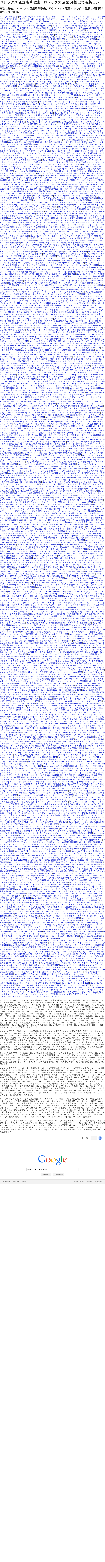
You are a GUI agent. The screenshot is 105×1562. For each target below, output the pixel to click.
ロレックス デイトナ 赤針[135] (63, 97)
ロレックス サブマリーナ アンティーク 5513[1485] (28, 958)
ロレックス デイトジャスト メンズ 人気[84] (76, 66)
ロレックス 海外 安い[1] (9, 17)
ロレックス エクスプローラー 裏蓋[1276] (51, 822)
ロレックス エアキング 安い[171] (86, 120)
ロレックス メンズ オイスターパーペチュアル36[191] (53, 133)
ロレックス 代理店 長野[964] (90, 621)
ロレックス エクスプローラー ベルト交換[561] (22, 370)
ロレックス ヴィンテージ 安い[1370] (31, 882)
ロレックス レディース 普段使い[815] (70, 527)
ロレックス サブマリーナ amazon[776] (77, 502)
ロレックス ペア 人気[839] (76, 542)
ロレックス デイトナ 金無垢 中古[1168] (66, 753)
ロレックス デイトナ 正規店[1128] (33, 728)
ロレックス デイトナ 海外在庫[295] (74, 200)
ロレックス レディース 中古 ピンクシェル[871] (30, 562)
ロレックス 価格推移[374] (25, 252)
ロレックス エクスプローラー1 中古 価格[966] (44, 623)
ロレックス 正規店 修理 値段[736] (13, 480)
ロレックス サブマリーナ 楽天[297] (29, 202)
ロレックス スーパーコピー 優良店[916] (50, 591)
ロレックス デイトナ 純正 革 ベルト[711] (60, 464)
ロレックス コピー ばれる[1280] (71, 824)
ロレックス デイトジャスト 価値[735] (88, 477)
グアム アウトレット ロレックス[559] (54, 368)
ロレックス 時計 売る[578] (46, 381)
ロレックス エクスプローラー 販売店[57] (66, 50)
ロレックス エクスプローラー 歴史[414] (30, 276)
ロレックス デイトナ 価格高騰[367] (36, 247)
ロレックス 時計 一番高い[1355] (86, 871)
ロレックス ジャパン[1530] (23, 987)
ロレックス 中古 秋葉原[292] (86, 198)
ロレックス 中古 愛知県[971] (83, 625)
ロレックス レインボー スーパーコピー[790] (61, 511)
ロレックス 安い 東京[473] (20, 314)
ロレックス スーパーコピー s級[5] (28, 19)
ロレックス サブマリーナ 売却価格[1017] (85, 654)
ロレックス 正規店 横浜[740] (30, 482)
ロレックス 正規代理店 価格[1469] (59, 947)
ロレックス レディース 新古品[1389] (83, 893)
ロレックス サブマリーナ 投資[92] (87, 70)
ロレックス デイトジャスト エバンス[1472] (45, 949)
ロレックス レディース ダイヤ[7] (79, 19)
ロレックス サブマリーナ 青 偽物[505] (67, 334)
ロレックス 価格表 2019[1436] (87, 925)
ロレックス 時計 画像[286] (43, 196)
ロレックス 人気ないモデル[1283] (46, 826)
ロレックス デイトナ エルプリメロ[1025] (21, 661)
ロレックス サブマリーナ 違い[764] (61, 495)
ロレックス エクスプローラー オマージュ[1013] (53, 652)
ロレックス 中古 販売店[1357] (40, 873)
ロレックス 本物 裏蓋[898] (35, 580)
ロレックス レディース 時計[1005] (49, 647)
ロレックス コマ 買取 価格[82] (26, 66)
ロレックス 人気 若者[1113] (84, 717)
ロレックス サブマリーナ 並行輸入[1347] (62, 867)
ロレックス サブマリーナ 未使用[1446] (87, 931)
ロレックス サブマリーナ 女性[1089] (25, 701)
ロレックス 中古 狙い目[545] (69, 359)
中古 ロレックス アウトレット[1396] (76, 898)
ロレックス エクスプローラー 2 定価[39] (80, 39)
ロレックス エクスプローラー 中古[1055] (76, 679)
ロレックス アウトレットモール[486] (83, 321)
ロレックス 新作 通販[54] (85, 48)
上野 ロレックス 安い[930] (75, 600)
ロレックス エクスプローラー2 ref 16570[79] (60, 64)
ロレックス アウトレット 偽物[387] (83, 258)
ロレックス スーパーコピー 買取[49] (31, 46)
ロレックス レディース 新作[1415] (20, 911)
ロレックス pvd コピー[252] (25, 173)
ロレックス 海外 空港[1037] (63, 668)
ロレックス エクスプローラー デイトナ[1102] (48, 710)
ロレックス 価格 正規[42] (60, 41)
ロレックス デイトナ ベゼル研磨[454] (78, 301)
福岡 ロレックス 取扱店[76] (91, 61)
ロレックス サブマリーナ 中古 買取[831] (39, 538)
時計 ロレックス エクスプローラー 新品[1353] (32, 871)
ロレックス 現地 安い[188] (73, 131)
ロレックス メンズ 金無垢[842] (48, 545)
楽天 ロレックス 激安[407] (43, 272)
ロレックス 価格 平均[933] (65, 603)
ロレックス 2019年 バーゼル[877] (25, 567)
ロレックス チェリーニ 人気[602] (17, 397)
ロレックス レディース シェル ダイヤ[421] (40, 281)
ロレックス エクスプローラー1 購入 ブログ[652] (44, 428)
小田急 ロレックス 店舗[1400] (87, 900)
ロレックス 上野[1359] (83, 873)
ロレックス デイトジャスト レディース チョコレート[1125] (43, 726)
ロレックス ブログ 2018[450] (60, 298)
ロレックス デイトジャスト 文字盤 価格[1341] (85, 862)
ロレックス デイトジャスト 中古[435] (31, 290)
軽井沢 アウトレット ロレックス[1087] (68, 699)
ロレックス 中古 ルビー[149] (42, 106)
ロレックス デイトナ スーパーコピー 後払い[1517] (37, 978)
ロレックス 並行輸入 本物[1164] (23, 750)
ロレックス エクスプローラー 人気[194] (47, 135)
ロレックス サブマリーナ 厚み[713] (22, 466)
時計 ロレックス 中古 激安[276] (46, 189)
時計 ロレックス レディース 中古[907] (61, 585)
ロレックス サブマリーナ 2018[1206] (75, 777)
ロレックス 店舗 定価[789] (33, 511)
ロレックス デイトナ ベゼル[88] (82, 68)
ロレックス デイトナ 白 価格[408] (67, 272)
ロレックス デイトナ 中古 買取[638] (31, 419)
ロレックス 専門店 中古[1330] (87, 855)
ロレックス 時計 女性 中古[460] (49, 305)
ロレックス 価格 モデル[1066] (86, 685)
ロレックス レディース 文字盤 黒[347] (81, 234)
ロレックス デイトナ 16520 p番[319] (64, 216)
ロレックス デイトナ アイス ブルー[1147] (58, 739)
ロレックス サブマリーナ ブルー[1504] (46, 969)
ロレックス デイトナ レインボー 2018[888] (54, 574)
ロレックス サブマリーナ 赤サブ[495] (49, 328)
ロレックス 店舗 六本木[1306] (91, 840)
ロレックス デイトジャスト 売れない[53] (59, 48)
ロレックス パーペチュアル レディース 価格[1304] (26, 840)
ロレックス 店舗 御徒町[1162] (73, 748)
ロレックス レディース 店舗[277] (72, 189)
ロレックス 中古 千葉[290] (28, 198)
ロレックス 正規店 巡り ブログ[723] (71, 471)
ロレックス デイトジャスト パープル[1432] (54, 923)
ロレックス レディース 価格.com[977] (58, 630)
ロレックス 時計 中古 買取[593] (65, 390)
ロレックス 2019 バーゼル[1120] (85, 721)
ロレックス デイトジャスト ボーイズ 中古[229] (45, 158)
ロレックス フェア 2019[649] (39, 426)
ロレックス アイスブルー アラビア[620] (52, 408)
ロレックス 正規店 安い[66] (10, 57)
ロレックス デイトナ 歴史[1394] (18, 898)
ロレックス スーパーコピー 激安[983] (19, 634)
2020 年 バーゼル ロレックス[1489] (48, 961)
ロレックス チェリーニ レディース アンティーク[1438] (40, 927)
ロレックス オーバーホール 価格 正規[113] (85, 84)
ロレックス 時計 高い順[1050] (40, 676)
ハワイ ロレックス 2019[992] (71, 638)
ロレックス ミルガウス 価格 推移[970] (56, 625)
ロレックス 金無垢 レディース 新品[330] (71, 222)
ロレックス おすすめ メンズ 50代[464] (58, 307)
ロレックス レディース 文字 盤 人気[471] (58, 312)
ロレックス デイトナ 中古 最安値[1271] (15, 820)
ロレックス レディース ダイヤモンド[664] (60, 435)
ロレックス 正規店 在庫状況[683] (76, 446)
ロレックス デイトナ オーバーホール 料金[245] (46, 169)
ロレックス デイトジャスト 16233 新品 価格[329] (36, 222)
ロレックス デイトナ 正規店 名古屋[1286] (23, 829)
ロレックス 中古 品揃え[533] (41, 352)
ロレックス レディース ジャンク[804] (37, 520)
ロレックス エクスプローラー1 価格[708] (74, 462)
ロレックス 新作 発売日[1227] (56, 791)
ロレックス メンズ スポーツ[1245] (55, 802)
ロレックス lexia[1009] (50, 650)
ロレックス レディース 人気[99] (51, 75)
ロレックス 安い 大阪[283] (41, 193)
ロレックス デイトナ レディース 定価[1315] (54, 846)
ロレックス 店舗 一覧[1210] (83, 779)
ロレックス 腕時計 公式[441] (16, 294)
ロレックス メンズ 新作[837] (23, 542)
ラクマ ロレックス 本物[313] (93, 211)
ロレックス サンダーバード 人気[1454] (42, 938)
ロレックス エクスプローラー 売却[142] (54, 102)
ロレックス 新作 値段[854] (74, 551)
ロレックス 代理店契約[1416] (46, 911)
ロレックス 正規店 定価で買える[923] (48, 596)
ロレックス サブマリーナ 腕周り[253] (51, 173)
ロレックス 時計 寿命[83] (48, 66)
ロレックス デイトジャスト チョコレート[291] (56, 198)
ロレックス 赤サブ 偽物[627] (38, 413)
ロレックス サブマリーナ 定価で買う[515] (45, 341)
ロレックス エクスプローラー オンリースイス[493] (78, 325)
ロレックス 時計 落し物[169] (32, 120)
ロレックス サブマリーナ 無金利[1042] (15, 672)
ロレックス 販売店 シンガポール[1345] (84, 864)
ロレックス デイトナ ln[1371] (57, 882)
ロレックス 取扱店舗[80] (87, 64)
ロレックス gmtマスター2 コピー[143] (85, 102)
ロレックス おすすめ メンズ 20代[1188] (58, 766)
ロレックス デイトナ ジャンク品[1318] (45, 849)
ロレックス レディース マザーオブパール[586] (68, 386)
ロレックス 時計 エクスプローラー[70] (27, 59)
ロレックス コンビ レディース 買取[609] (25, 401)
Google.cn (98, 1181)
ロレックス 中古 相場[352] (28, 238)
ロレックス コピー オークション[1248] (35, 804)
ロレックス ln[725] (15, 473)
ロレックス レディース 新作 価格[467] (46, 310)
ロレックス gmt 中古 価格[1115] (40, 719)
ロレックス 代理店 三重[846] (59, 547)
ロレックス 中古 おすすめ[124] (77, 90)
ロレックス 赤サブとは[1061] (52, 683)
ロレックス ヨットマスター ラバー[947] (40, 612)
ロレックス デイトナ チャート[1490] (77, 961)
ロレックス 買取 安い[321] (18, 218)
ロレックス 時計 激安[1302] (55, 838)
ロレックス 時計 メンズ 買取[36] (85, 37)
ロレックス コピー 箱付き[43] (82, 41)
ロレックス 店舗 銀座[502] (68, 332)
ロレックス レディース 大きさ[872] (62, 562)
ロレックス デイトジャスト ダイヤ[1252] (61, 806)
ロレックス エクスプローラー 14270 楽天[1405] (35, 905)
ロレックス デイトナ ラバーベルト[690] (86, 451)
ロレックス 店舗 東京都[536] (25, 354)
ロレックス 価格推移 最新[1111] (21, 717)
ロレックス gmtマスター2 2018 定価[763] (31, 495)
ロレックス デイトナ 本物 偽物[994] (23, 641)
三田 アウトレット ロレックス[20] (13, 28)
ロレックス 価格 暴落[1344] (58, 864)
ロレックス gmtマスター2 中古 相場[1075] (22, 692)
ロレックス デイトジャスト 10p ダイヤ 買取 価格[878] (59, 567)
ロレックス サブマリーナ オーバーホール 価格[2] (38, 17)
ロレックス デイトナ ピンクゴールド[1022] (35, 659)
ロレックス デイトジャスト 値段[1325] (42, 853)
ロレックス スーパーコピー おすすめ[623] (46, 410)
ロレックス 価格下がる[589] (57, 388)
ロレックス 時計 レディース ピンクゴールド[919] (38, 594)
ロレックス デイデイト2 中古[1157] (55, 746)
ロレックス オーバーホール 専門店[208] (20, 144)
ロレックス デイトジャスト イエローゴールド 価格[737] (48, 480)
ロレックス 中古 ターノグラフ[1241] (56, 799)
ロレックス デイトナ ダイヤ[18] (64, 26)
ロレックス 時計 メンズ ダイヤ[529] (35, 350)
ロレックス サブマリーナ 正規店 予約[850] (72, 549)
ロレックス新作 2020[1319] (71, 849)
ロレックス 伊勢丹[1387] (16, 893)
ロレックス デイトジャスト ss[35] (59, 37)
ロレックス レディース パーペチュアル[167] (73, 117)
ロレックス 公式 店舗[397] (56, 265)
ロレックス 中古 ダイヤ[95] (52, 73)
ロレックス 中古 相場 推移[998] (31, 643)
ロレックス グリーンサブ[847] (83, 547)
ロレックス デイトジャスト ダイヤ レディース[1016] (48, 654)
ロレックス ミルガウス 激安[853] (50, 551)
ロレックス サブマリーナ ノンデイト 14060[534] (71, 352)
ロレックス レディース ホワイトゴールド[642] (42, 422)
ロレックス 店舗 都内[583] (87, 383)
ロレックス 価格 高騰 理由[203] (75, 140)
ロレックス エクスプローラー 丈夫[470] (27, 312)
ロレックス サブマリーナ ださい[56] (36, 50)
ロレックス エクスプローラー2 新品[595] (20, 392)
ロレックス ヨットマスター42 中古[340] (56, 229)
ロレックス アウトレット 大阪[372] (79, 249)
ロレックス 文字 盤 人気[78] (31, 64)
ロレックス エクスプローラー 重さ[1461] (65, 943)
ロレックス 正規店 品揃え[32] (66, 35)
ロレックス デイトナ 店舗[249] (49, 171)
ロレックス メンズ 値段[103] (72, 77)
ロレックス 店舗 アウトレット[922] (19, 596)
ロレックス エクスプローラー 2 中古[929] (48, 600)
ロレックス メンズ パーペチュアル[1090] (56, 701)
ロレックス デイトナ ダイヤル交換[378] (27, 254)
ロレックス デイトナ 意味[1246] (81, 802)
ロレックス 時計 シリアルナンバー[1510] (30, 974)
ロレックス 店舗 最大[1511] (57, 974)
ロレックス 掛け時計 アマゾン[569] (62, 375)
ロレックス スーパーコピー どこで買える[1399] (57, 900)
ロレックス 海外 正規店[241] (30, 167)
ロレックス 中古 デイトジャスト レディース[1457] (45, 940)
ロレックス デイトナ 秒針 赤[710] (31, 464)
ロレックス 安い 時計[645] (23, 424)
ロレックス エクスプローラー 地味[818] (59, 529)
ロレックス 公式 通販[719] (75, 468)
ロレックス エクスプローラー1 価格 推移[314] (17, 214)
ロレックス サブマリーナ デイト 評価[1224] (67, 788)
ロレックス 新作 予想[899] (56, 580)
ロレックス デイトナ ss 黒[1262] (45, 813)
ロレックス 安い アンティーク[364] (53, 245)
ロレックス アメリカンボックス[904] (81, 583)
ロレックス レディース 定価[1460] (35, 943)
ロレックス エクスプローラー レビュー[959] (49, 618)
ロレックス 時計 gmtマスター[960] (80, 618)
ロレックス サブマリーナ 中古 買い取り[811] (47, 524)
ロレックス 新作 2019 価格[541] (60, 357)
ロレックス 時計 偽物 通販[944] (58, 609)
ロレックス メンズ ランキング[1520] (50, 981)
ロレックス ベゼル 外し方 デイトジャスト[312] (63, 211)
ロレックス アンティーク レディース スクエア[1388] (47, 893)
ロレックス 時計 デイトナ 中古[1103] (80, 710)
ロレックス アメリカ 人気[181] (81, 126)
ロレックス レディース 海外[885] (71, 571)
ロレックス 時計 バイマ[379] (54, 254)
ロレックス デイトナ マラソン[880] (30, 569)
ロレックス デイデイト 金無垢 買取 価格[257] (59, 175)
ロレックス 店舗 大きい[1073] (69, 690)
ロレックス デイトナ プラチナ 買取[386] (53, 258)
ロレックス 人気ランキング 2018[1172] (81, 755)
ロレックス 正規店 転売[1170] (25, 755)
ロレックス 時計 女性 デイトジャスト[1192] (61, 768)
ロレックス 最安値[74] (47, 61)
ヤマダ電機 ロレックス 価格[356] (22, 240)
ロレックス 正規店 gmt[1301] (33, 838)
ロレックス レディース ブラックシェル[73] (21, 61)
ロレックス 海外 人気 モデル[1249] (64, 804)
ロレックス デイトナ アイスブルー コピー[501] (39, 332)
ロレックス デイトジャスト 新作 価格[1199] (40, 773)
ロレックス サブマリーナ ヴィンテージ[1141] (86, 735)
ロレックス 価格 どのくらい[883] (19, 571)
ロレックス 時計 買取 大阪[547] (17, 361)
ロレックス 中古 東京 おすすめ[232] (27, 160)
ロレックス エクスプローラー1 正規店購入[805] (71, 520)
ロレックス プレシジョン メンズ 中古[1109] (75, 714)
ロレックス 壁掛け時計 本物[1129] (61, 728)
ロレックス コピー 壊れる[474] (43, 314)
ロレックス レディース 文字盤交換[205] (23, 142)
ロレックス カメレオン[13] (28, 23)
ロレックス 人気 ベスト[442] (38, 294)
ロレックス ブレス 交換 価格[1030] (73, 663)
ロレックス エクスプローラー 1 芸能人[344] (82, 231)
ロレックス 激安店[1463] (18, 945)
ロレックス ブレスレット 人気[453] (50, 301)
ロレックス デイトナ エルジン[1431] (23, 923)
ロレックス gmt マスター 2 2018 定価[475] (72, 314)
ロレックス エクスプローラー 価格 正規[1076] (56, 692)
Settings (89, 1181)
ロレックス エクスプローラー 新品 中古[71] (60, 59)
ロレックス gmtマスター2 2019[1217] (75, 784)
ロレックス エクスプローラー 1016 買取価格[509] (78, 337)
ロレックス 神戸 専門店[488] (34, 323)
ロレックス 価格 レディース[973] (39, 627)
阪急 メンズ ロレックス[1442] (65, 929)
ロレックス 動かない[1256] (78, 808)
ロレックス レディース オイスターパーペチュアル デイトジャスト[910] (63, 587)
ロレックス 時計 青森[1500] (30, 967)
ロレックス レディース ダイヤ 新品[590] (84, 388)
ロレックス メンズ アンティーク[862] (72, 556)
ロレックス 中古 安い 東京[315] (48, 214)
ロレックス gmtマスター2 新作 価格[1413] (62, 909)
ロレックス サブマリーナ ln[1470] (86, 947)
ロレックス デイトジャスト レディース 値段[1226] (25, 791)
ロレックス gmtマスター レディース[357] (52, 240)
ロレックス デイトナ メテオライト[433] (76, 287)
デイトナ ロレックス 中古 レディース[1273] (78, 820)
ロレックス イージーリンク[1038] (88, 668)
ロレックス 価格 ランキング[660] (60, 433)
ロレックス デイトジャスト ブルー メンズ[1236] (24, 797)
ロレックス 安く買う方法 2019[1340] (53, 862)
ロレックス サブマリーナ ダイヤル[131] (64, 95)
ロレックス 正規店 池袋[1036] (40, 668)
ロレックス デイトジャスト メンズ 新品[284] (69, 193)
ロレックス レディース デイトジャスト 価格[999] (63, 643)
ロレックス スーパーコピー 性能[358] (83, 240)
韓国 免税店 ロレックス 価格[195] (76, 135)
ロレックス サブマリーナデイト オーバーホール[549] (76, 361)
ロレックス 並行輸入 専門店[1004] (22, 647)
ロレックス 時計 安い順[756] (58, 491)
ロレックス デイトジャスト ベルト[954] (15, 616)
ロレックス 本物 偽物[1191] (32, 768)
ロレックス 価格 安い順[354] (79, 238)
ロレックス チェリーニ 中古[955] (44, 616)
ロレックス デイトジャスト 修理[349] (44, 236)
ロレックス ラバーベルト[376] (75, 252)
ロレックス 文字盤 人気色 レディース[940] (56, 607)
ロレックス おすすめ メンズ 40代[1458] (81, 940)
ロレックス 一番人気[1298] (69, 835)
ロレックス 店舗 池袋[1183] (16, 764)
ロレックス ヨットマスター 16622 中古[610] (58, 401)
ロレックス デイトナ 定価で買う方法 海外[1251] (25, 806)
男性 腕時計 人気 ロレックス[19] (90, 26)
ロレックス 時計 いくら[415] (57, 276)
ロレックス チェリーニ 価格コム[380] (80, 254)
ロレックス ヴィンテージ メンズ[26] (71, 30)
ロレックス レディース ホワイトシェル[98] (21, 75)
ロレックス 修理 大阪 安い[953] (92, 614)
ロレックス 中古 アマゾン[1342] (12, 864)
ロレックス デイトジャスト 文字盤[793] (45, 513)
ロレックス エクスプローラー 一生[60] (37, 52)
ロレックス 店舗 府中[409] (91, 272)
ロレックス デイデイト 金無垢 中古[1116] (70, 719)
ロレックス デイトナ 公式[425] (46, 283)
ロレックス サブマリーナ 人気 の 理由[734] (56, 477)
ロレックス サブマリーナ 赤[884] (45, 571)
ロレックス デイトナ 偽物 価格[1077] (89, 692)
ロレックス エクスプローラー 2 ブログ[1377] (39, 887)
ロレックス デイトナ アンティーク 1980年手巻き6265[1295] (69, 833)
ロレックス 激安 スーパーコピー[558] (24, 368)
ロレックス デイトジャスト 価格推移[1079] (48, 694)
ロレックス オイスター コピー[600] (53, 395)
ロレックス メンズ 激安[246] (75, 169)
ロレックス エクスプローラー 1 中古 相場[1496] (18, 965)
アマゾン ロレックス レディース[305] (42, 207)
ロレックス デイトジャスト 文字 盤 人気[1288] (78, 829)
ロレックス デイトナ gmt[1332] (31, 858)
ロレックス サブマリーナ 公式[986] (13, 636)
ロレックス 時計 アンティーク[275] (19, 189)
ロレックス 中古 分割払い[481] (41, 319)
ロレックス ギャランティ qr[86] (25, 68)
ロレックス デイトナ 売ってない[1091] (87, 701)
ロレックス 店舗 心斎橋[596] (48, 392)
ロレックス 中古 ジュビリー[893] (89, 576)
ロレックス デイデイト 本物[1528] (77, 985)
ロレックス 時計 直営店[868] (42, 560)
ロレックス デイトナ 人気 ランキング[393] (50, 263)
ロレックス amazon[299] (88, 202)
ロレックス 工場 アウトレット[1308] (38, 842)
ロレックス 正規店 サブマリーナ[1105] (47, 712)
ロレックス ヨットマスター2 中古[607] (55, 399)
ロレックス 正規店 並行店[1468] (32, 947)
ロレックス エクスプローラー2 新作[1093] (52, 703)
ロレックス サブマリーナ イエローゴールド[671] (60, 439)
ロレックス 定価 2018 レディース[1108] (41, 714)
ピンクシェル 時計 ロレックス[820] (19, 531)
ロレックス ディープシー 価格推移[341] (88, 229)
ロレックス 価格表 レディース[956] (71, 616)
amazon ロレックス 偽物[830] (11, 538)
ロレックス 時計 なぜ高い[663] (31, 435)
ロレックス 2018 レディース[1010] (73, 650)
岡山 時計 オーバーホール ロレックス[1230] (45, 793)
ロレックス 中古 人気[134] (41, 97)
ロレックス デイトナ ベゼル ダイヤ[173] (41, 122)
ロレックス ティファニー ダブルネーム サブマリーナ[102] (38, 77)
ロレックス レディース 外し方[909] (21, 587)
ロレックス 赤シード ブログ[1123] (78, 723)
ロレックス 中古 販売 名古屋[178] (85, 124)
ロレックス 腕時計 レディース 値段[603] (46, 397)
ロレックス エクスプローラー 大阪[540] (31, 357)
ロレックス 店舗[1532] (67, 987)
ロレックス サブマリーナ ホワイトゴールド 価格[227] (83, 155)
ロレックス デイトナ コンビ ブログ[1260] (80, 811)
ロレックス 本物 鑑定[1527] (52, 985)
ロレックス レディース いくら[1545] (47, 996)
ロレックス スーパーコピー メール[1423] (56, 916)
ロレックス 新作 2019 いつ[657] (84, 430)
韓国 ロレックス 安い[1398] (27, 900)
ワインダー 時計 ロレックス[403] (33, 269)
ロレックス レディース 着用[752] (51, 489)
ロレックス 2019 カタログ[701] (73, 457)
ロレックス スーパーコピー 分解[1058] (73, 681)
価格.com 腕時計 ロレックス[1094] (83, 703)
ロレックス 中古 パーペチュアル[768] (68, 498)
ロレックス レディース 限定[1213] (64, 782)
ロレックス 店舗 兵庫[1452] (90, 936)
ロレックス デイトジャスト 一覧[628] (64, 413)
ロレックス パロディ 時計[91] (61, 70)
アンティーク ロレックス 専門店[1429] (65, 920)
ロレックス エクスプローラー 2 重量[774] (16, 502)
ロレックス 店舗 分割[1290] (41, 831)
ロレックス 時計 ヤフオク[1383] (25, 891)
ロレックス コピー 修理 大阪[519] (65, 343)
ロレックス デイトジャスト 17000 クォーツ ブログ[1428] (28, 920)
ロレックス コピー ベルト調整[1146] (27, 739)
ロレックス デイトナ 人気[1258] (25, 811)
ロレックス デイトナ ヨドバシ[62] (88, 52)
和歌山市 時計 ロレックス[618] (91, 406)
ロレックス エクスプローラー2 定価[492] (42, 325)
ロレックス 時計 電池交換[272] (43, 187)
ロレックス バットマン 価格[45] (39, 44)
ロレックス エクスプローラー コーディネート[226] (42, 155)
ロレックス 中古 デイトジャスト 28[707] (41, 462)
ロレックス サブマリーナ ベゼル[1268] (15, 817)
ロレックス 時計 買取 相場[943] (33, 609)
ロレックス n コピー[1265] (34, 815)
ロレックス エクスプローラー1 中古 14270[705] (77, 460)
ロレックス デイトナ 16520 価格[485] (54, 321)
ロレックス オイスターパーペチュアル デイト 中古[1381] (59, 889)
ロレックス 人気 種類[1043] (41, 672)
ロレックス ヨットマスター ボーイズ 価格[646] (52, 424)
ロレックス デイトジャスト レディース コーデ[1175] (78, 757)
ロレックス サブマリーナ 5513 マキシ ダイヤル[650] (71, 426)
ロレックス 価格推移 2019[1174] (44, 757)
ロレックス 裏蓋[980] (29, 632)
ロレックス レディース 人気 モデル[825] (82, 533)
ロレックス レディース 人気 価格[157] (85, 111)
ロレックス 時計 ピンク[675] (55, 442)
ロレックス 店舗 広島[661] (84, 433)
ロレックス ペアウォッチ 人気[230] (77, 158)
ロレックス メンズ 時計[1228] (80, 791)
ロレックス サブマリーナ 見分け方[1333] (59, 858)
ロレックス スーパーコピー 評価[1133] (55, 730)
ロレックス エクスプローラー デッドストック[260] (59, 178)
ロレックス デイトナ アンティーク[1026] (53, 661)
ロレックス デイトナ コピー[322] (42, 218)
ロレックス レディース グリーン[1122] (49, 723)
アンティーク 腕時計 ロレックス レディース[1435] (55, 925)
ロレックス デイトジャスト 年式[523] (73, 345)
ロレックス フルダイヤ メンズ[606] (25, 399)
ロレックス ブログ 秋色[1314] (24, 846)
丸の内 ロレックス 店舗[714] (47, 466)
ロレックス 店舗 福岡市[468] (73, 310)
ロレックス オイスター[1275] (24, 822)
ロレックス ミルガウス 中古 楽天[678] (34, 444)
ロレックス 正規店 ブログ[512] (73, 339)
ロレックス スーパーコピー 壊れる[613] (41, 404)
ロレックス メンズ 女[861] (47, 556)
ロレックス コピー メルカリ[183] (24, 129)
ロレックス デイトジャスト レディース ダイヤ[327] (73, 220)
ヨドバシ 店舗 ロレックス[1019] (34, 656)
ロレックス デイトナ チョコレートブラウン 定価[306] (78, 207)
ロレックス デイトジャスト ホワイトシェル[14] (57, 23)
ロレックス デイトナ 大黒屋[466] (18, 310)
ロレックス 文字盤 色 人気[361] (62, 243)
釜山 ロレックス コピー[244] (16, 169)
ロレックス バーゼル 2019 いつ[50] (58, 46)
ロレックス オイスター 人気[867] (17, 560)
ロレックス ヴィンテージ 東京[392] (19, 263)
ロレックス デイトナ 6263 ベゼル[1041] (89, 670)
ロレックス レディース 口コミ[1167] (36, 753)
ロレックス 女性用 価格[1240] (29, 799)
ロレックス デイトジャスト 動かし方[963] (62, 621)
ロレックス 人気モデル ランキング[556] (75, 366)
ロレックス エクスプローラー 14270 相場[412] (57, 274)
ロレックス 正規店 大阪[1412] (33, 909)
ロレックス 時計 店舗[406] (22, 272)
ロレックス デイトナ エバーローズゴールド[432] (41, 287)
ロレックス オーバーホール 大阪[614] (71, 404)
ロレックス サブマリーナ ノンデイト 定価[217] (72, 149)
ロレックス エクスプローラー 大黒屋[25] (41, 30)
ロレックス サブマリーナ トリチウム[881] (61, 569)
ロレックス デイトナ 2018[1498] (72, 965)
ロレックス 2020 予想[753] (75, 489)
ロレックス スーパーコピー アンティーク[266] (71, 182)
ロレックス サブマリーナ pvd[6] (53, 19)
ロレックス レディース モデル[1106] (77, 712)
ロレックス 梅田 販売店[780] (81, 504)
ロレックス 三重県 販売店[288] (87, 196)
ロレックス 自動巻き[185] (81, 129)
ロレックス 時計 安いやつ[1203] (72, 775)
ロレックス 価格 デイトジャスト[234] (84, 160)
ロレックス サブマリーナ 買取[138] (56, 99)
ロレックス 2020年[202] (53, 140)
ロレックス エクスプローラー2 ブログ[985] (85, 634)
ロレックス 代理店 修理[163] (55, 115)
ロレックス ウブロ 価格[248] (25, 171)
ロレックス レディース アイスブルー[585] (34, 386)
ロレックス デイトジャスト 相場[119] (43, 88)
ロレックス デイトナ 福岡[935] (18, 605)
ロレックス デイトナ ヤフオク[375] (49, 252)
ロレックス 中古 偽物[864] (22, 558)
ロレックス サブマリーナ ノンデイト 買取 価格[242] (62, 167)
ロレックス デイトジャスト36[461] (75, 305)
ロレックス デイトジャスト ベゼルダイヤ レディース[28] (42, 32)
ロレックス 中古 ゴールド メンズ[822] (82, 531)
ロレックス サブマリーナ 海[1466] (88, 945)
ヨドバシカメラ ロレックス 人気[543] (14, 359)
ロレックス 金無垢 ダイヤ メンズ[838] (50, 542)
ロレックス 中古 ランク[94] (31, 73)
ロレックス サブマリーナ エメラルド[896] (81, 578)
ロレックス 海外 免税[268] (37, 184)
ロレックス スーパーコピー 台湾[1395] (46, 898)
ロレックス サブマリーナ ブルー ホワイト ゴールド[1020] (70, 656)
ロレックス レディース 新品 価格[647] (86, 424)
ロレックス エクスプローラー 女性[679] (65, 444)
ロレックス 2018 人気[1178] (72, 759)
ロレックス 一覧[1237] (52, 797)
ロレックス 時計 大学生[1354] (62, 871)
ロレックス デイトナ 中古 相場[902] (18, 583)
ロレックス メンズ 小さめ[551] (40, 363)
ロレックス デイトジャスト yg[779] (55, 504)
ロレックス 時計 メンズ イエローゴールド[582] (58, 383)
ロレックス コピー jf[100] (74, 75)
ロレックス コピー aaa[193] (20, 135)
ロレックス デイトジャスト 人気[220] (65, 151)
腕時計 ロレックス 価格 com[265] (40, 182)
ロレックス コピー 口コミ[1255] (54, 808)
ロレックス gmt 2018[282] (20, 193)
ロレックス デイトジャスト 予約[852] (22, 551)
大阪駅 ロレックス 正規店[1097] (75, 706)
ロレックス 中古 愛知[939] (29, 607)
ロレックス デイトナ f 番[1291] (64, 831)
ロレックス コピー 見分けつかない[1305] (63, 840)
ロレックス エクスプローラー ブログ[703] (21, 460)
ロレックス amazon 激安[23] (85, 28)
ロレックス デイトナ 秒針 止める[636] (84, 417)
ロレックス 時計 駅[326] (43, 220)
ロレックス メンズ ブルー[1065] (62, 685)
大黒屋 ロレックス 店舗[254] (78, 173)
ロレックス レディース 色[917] (78, 591)
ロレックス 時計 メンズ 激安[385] (24, 258)
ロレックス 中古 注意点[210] (86, 144)
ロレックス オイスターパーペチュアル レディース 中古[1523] (36, 983)
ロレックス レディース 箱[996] (85, 641)
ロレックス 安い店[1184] (37, 764)
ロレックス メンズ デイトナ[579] (69, 381)
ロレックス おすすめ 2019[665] (89, 435)
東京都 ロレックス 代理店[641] (12, 422)
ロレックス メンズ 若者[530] (60, 350)
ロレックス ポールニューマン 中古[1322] (54, 851)
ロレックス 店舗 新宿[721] (25, 471)
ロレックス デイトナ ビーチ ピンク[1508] (67, 972)
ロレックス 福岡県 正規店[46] (63, 44)
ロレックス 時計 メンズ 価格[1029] (45, 663)
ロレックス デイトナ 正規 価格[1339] (23, 862)
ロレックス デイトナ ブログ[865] (45, 558)
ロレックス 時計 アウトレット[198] (58, 137)
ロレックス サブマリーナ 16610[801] (51, 518)
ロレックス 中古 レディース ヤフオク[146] (67, 104)
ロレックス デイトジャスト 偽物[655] (33, 430)
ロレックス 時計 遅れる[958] (21, 618)
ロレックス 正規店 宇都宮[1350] (45, 869)
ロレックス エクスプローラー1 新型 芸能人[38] (46, 39)
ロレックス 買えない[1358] (63, 873)
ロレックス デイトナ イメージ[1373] (20, 884)
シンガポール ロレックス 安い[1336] (42, 860)
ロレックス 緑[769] (91, 498)
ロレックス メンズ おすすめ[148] (17, 106)
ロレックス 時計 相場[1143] (42, 737)
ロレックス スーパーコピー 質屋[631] (45, 415)
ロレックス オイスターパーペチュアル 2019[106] (68, 79)
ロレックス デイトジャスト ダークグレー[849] (37, 549)
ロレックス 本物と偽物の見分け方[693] (63, 453)
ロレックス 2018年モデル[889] (83, 574)
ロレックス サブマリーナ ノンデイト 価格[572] (67, 377)
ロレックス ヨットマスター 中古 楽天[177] (54, 124)
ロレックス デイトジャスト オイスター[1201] (17, 775)
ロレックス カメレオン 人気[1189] (87, 766)
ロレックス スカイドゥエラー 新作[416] (84, 276)
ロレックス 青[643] (68, 422)
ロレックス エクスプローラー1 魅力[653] (80, 428)
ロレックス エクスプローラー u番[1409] (56, 907)
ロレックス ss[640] (95, 419)
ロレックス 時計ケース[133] (19, 97)
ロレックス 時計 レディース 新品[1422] (24, 916)
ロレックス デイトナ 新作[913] (69, 589)
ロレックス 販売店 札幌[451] (83, 298)
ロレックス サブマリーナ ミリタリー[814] (39, 527)
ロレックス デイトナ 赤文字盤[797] (35, 515)
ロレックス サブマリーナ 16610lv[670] (26, 439)
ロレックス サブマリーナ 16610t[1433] (87, 923)
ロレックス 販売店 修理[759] (29, 493)
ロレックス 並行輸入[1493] (50, 963)
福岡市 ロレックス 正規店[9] (35, 21)
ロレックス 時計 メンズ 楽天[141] (25, 102)
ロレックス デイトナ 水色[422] (69, 281)
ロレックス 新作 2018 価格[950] (17, 614)
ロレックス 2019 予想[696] (39, 455)
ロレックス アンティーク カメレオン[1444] (25, 931)
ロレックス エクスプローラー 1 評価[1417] (74, 911)
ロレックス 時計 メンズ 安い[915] (21, 591)
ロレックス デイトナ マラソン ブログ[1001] (31, 645)
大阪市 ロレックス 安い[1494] (73, 963)
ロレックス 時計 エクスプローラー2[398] (82, 265)
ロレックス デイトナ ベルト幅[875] (65, 565)
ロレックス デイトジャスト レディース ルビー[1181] (48, 761)
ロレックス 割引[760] (48, 493)
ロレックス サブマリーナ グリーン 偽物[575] (54, 379)
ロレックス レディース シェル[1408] (26, 907)
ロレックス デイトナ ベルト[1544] (19, 996)
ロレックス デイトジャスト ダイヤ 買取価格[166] (37, 117)
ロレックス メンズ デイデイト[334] (83, 225)
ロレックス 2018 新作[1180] (16, 761)
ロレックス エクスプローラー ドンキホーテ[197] (25, 137)
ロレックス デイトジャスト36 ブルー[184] (54, 129)
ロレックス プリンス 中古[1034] (89, 665)
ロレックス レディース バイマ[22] (60, 28)
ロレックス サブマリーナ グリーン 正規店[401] (80, 267)
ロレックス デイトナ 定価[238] (31, 164)
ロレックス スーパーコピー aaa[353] (53, 238)
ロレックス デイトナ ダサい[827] (37, 536)
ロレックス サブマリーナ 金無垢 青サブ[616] (29, 406)
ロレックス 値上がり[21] (36, 28)
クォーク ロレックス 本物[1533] (89, 987)
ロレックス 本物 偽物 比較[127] (64, 93)
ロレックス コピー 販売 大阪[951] (43, 614)
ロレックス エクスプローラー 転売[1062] (80, 683)
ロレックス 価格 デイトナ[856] (24, 553)
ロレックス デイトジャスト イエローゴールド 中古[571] (26, 377)
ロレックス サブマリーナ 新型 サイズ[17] (35, 26)
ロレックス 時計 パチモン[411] (27, 274)
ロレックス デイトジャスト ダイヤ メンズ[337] (64, 227)
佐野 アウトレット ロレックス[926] (54, 598)
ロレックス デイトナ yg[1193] (90, 768)
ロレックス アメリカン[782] (23, 506)
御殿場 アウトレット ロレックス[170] (58, 120)
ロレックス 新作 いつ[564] (24, 372)
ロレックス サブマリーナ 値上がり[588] (31, 388)
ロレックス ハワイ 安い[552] (63, 363)
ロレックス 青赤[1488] (25, 961)
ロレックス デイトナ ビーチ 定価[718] (49, 468)
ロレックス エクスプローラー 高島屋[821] (50, 531)
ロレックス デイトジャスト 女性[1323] (86, 851)
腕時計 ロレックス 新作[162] (32, 115)
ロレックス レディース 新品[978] (86, 630)
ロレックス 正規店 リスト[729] (18, 475)
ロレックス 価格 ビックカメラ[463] (29, 307)
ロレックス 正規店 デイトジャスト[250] (77, 171)
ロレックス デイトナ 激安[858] (83, 553)
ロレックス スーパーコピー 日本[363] (24, 245)
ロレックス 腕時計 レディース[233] (55, 160)
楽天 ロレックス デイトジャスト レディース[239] (62, 164)
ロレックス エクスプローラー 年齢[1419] (30, 914)
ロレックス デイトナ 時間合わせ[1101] (15, 710)
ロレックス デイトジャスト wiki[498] (40, 330)
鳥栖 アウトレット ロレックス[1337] (71, 860)
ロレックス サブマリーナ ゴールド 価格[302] (56, 205)
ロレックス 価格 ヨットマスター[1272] (46, 820)
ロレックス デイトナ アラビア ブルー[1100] (87, 708)
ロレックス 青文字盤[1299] (91, 835)
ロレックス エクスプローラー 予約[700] (44, 457)
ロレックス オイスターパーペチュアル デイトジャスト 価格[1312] (66, 844)
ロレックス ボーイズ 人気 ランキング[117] (77, 86)
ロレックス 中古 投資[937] (76, 605)
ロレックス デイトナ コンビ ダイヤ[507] (20, 337)
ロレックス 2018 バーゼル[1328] (29, 855)
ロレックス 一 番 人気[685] (32, 448)
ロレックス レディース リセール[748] (49, 486)
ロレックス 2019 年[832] (65, 538)
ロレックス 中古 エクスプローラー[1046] (28, 674)
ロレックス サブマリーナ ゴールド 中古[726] (40, 473)
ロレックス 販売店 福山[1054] (47, 679)
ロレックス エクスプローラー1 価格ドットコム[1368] (66, 880)
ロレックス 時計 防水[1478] (17, 954)
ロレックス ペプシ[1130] (84, 728)
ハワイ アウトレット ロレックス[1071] (20, 690)
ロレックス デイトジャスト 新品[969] (26, 625)
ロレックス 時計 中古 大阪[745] (78, 484)
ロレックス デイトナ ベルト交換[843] (75, 545)
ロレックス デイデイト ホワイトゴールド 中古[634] (24, 417)
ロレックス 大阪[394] (76, 263)
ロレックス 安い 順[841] (26, 545)
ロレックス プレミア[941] (84, 607)
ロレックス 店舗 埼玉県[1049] (17, 676)
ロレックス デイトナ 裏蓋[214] (82, 146)
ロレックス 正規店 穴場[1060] (28, 683)
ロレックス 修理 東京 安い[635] (57, 417)
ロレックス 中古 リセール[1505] (74, 969)
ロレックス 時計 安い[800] (26, 518)
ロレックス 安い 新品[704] (48, 460)
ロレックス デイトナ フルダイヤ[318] (34, 216)
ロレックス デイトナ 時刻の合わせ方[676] (83, 442)
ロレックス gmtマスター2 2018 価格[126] (36, 93)
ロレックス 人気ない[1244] (30, 802)
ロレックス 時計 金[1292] (87, 831)
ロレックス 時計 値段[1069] (74, 688)
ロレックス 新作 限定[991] (49, 638)
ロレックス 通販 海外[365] (78, 245)
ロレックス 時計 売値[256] (31, 175)
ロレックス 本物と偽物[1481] (17, 956)
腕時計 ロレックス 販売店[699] (16, 457)
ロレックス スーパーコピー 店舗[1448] (54, 934)
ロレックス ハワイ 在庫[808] (59, 522)
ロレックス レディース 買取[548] (42, 361)
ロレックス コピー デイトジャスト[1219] (28, 786)
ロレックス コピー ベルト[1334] (88, 858)
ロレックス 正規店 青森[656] (60, 430)
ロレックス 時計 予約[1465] (63, 945)
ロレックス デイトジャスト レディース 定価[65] (85, 55)
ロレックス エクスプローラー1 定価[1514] (48, 976)
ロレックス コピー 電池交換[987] (40, 636)
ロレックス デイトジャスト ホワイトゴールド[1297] (38, 835)
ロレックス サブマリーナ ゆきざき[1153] (36, 744)
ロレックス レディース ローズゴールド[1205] (43, 777)
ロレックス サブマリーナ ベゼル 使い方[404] (63, 269)
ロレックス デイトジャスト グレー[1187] (26, 766)
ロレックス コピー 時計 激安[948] (69, 612)
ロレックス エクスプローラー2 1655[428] (35, 285)
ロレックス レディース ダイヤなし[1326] (73, 853)
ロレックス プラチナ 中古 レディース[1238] (78, 797)
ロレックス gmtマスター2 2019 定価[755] (30, 491)
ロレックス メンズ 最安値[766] (16, 498)
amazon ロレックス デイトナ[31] (41, 35)
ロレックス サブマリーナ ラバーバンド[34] (28, 37)
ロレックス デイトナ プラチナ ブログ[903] (49, 583)
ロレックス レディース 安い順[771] (40, 500)
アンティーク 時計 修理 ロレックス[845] (32, 547)
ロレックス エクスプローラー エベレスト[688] (22, 451)
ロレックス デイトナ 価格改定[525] (29, 348)
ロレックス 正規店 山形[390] (69, 260)
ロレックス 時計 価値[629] (90, 413)
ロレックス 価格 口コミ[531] (83, 350)
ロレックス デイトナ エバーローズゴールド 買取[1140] (47, 735)
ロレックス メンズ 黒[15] (86, 23)
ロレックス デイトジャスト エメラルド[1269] (48, 817)
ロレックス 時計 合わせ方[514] (16, 341)
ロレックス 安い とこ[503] (89, 332)
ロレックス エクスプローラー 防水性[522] (42, 345)
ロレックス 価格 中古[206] (50, 142)
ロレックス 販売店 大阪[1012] (22, 652)
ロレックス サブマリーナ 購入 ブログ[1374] (51, 884)
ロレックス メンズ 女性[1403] (73, 902)
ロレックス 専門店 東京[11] (81, 21)
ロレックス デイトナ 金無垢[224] (84, 153)
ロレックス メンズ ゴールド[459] (23, 305)
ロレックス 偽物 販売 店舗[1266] (57, 815)
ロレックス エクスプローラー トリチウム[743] (22, 484)
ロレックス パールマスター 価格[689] (55, 451)
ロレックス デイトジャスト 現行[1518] (73, 978)
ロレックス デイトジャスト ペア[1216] (45, 784)
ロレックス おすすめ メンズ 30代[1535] (42, 990)
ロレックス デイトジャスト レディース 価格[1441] (33, 929)
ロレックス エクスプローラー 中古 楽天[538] (73, 354)
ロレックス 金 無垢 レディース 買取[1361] (38, 876)
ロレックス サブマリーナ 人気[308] (38, 209)
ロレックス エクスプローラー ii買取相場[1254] (23, 808)
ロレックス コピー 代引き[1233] (30, 795)
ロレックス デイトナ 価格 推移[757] (83, 491)
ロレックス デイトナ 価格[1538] (49, 992)
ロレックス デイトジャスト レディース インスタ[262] (28, 180)
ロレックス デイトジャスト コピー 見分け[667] (34, 437)
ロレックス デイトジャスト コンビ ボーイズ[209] (55, 144)
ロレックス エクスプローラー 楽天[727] (74, 473)
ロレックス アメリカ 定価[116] (48, 86)
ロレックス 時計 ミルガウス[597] (72, 392)
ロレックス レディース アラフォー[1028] (15, 663)
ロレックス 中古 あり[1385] (67, 891)
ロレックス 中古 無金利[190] (21, 133)
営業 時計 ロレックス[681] (23, 446)
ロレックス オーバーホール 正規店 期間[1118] (25, 721)
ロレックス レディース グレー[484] (25, 321)
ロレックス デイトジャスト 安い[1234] (58, 795)
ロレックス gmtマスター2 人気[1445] (57, 931)
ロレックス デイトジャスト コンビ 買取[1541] (41, 994)
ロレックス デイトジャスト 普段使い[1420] (64, 914)
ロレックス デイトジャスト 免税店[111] (20, 84)
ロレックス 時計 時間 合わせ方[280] (63, 191)
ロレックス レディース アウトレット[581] (22, 383)
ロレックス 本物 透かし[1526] (29, 985)
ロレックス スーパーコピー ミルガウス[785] (22, 509)
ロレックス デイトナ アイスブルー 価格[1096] (45, 706)
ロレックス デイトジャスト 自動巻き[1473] (79, 949)
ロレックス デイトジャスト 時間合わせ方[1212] (32, 782)
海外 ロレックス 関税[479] (80, 316)
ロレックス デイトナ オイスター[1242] (86, 799)
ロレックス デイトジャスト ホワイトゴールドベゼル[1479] (52, 954)
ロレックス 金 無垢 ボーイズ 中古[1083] (55, 697)
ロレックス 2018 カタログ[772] (67, 500)
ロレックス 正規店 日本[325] (22, 220)
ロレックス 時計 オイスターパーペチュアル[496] (83, 328)
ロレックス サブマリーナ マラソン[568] (32, 375)
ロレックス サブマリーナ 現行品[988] (68, 636)
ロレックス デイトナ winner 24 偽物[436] (62, 290)
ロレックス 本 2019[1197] (82, 770)
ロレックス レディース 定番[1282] (19, 826)
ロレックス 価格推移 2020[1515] (77, 976)
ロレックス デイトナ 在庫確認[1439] (76, 927)
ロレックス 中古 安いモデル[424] (20, 283)
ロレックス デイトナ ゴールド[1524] (75, 983)
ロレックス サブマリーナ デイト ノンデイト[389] (38, 260)
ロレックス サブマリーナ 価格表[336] (30, 227)
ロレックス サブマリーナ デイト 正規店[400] (43, 267)
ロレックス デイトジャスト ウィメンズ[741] (59, 482)
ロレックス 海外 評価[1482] (39, 956)
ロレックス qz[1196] (64, 770)
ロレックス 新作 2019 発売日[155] (27, 111)
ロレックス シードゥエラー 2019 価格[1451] (62, 936)
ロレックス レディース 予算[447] (80, 296)
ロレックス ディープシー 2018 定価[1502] (85, 967)
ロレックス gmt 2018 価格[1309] (65, 842)
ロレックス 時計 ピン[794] (72, 513)
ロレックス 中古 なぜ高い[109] (63, 82)
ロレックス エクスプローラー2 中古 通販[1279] (40, 824)
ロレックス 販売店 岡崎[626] (16, 413)
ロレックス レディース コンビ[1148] (89, 739)
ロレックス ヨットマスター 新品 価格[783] (50, 506)
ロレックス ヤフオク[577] (25, 381)
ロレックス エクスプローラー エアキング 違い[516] (82, 341)
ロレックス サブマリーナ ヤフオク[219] (35, 151)
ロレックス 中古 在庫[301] (28, 205)
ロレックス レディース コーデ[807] (33, 522)
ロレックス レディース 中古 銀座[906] (31, 585)
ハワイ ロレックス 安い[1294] (33, 833)
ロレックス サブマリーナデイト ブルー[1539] (80, 992)
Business (16, 1181)
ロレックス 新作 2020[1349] (21, 869)
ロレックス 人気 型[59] (12, 52)
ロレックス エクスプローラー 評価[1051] (69, 676)
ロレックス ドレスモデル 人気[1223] (36, 788)
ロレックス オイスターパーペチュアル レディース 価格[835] (61, 540)
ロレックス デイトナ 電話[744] (53, 484)
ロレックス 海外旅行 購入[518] (40, 343)
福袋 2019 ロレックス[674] (33, 442)
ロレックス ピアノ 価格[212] (41, 146)
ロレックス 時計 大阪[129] (16, 95)
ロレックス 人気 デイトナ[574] (24, 379)
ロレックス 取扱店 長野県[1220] (57, 786)
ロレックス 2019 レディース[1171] (51, 755)
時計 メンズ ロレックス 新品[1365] (55, 878)
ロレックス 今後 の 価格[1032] (30, 665)
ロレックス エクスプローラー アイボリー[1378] (75, 887)
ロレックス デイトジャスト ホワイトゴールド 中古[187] (40, 131)
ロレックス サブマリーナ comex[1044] (67, 672)
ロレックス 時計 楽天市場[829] (89, 536)
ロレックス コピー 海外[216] (42, 149)
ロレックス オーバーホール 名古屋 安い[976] (25, 630)
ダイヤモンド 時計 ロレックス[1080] (80, 694)
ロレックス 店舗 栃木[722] (46, 471)
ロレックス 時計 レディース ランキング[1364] (23, 878)
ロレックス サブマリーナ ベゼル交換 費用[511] (43, 339)
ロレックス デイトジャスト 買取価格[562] (57, 370)
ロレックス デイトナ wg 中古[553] (88, 363)
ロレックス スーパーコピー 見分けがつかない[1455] (78, 938)
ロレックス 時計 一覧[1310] (89, 842)
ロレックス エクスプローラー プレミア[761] (75, 493)
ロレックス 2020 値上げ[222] (16, 153)
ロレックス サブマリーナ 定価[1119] (58, 721)
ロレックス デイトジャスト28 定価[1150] (50, 741)
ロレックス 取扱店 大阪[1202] (47, 775)
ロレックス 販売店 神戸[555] (48, 366)
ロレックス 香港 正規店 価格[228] (13, 158)
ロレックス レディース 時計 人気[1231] (78, 793)
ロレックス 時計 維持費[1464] (40, 945)
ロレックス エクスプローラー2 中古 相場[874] (33, 565)
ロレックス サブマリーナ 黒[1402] (47, 902)
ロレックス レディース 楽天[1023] (66, 659)
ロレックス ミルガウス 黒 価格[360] (35, 243)
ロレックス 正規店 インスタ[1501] (55, 967)
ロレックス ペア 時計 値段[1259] (51, 811)
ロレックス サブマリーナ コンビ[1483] (66, 956)
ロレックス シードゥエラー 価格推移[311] (28, 211)
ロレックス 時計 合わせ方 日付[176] (23, 124)
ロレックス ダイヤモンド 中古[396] (31, 265)
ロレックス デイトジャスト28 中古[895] (49, 578)
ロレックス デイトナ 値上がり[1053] (21, 679)
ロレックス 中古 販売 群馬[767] (41, 498)
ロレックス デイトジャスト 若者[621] (82, 408)
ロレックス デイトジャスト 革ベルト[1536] (75, 990)
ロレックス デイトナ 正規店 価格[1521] (80, 981)
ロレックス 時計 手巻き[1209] (60, 779)
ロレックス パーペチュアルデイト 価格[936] (48, 605)
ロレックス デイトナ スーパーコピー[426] (75, 283)
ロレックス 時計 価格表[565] (46, 372)
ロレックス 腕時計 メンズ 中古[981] (52, 632)
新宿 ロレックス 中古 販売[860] (24, 556)
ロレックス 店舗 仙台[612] (15, 404)
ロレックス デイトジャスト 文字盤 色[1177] (44, 759)
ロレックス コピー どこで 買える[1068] (47, 688)
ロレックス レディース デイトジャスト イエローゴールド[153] (60, 108)
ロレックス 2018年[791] (88, 511)
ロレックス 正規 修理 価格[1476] (72, 952)
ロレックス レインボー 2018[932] (41, 603)
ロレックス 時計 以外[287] (64, 196)
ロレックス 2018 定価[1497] (48, 965)
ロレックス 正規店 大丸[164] (78, 115)
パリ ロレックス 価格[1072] (46, 690)
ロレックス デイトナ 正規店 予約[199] (87, 137)
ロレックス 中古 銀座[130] (38, 95)
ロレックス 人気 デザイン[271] (18, 187)
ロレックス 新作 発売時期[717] (22, 468)
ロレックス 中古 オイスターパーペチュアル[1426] (61, 918)
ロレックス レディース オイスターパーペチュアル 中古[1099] (45, 708)
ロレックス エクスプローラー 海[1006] (78, 647)
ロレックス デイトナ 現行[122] (30, 90)
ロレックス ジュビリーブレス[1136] (37, 732)
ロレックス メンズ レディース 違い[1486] (65, 958)
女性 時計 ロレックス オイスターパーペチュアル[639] (66, 419)
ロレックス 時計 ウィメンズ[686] (56, 448)
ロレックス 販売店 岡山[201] (32, 140)
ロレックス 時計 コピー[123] (54, 90)
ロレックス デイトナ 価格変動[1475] (45, 952)
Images (77, 1138)
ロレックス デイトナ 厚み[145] (38, 104)
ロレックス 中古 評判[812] (75, 524)
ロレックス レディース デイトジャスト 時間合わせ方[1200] (81, 773)
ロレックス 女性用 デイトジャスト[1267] (87, 815)
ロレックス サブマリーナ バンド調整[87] (54, 68)
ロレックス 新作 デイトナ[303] (86, 205)
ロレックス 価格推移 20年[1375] (81, 884)
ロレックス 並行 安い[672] (90, 439)
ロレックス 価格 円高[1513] (20, 976)
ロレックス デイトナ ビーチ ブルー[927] (83, 598)
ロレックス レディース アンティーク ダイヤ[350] (79, 236)
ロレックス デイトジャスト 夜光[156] (55, 111)
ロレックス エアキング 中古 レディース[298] (61, 202)
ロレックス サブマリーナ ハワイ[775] (47, 502)
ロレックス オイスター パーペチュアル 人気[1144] (73, 737)
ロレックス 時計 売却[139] (81, 99)
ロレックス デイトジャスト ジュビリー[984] (51, 634)
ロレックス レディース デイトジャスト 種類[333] (50, 225)
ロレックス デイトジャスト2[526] (57, 348)
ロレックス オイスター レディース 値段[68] (69, 57)
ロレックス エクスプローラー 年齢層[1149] (16, 741)
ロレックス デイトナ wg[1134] (82, 730)
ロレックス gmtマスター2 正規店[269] (62, 184)
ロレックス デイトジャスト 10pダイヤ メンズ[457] (71, 303)
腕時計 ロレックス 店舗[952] (68, 614)
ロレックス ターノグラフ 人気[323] (69, 218)
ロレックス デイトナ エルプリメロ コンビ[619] (18, 408)
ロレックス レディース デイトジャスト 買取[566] (77, 372)
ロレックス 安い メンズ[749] (75, 486)
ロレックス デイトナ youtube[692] (34, 453)
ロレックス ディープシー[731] (81, 475)
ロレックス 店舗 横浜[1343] (36, 864)
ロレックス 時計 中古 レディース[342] (14, 231)
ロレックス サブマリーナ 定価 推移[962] (29, 621)
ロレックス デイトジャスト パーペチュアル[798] (68, 515)
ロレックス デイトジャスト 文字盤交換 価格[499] (74, 330)
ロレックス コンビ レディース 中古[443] (65, 294)
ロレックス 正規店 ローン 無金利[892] (61, 576)
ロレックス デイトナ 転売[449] (36, 298)
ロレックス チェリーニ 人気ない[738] (85, 480)
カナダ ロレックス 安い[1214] (90, 782)
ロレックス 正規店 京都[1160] (24, 748)
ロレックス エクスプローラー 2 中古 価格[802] (84, 518)
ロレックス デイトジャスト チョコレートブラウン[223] (49, 153)
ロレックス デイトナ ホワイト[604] (76, 397)
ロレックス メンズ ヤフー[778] (29, 504)
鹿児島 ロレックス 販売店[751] (25, 489)
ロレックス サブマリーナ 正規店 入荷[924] (80, 596)
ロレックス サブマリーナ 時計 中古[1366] (86, 878)
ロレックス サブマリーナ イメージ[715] (74, 466)
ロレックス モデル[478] (60, 316)
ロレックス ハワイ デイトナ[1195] (42, 770)
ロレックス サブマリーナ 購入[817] (29, 529)
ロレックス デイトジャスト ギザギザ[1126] (83, 726)
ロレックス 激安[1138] (90, 732)
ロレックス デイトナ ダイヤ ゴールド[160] (70, 113)
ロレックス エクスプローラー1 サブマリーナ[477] (31, 316)
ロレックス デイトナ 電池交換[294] (46, 200)
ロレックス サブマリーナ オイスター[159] (37, 113)
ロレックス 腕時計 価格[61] (63, 52)
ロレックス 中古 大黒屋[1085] (17, 699)
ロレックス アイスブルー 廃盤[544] (43, 359)
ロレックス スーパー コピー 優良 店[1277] (84, 822)
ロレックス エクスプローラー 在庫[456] (36, 303)
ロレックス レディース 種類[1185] (61, 764)
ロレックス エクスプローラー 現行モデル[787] (78, 509)
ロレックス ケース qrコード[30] (16, 35)
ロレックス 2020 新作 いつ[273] (68, 187)
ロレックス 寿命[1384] (47, 891)
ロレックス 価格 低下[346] (56, 234)
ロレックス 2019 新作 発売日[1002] (62, 645)
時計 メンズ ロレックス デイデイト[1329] (59, 855)
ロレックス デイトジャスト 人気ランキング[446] (48, 296)
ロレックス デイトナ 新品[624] (74, 410)
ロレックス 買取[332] (22, 225)
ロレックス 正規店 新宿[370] (31, 249)
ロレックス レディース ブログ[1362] (69, 876)
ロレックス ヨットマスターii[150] (66, 106)
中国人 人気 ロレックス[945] (82, 609)
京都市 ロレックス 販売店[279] (36, 191)
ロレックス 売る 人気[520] (89, 343)
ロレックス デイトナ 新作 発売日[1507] (35, 972)
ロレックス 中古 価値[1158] (80, 746)
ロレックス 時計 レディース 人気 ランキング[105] (29, 79)
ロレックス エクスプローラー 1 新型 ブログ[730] (49, 475)
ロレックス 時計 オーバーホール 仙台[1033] (59, 665)
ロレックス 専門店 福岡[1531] (46, 987)
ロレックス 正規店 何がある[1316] (85, 846)
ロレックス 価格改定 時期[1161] (49, 748)
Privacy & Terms (79, 1181)
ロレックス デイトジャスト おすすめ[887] (21, 574)
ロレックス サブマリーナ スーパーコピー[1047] (63, 674)
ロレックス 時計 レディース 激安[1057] (42, 681)
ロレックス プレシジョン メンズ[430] (88, 285)
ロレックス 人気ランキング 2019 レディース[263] (69, 180)
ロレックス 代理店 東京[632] (72, 415)
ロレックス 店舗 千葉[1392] (72, 896)
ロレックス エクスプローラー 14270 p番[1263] (77, 813)
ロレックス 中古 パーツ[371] (54, 249)
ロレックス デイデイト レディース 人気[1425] (23, 918)
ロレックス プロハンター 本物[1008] (27, 650)
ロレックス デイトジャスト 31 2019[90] (34, 70)
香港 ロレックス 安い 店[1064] (37, 685)
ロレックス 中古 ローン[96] (74, 73)
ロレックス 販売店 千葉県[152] (23, 108)
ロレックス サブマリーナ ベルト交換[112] (52, 84)
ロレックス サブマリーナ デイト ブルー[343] (47, 231)
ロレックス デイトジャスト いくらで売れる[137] (23, 99)
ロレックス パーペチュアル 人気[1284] (74, 826)
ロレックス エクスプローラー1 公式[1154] (69, 744)
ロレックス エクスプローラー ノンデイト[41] (32, 41)
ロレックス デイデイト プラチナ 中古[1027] (87, 661)
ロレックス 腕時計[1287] (49, 829)
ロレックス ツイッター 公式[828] (63, 536)
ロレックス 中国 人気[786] (50, 509)
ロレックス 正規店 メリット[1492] (26, 963)
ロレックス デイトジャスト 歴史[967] (77, 623)
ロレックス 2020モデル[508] (47, 337)
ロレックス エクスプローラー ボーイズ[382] (39, 256)
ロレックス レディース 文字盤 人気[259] (23, 178)
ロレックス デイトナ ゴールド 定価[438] (43, 292)
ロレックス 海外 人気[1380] (25, 889)
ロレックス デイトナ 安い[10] (58, 21)
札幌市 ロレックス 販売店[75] (68, 61)
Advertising (6, 1181)
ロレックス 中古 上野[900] (77, 580)
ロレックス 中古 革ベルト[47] (86, 44)
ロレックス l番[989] (91, 636)
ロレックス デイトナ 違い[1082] (27, 697)
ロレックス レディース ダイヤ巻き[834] (21, 540)
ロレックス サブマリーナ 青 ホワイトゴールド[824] (46, 533)
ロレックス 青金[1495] (94, 963)
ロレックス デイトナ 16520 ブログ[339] (25, 229)
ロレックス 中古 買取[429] (62, 285)
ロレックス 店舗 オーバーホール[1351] (73, 869)
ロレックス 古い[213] (61, 146)
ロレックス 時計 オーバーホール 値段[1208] (31, 779)
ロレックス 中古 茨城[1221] (81, 786)
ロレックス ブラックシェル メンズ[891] (30, 576)
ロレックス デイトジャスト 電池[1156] (25, 746)
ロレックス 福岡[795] (91, 513)
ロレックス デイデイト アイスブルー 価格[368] (69, 247)
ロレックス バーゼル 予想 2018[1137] (66, 732)
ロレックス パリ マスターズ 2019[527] (85, 348)
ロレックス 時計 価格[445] (18, 296)
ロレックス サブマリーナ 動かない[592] (37, 390)
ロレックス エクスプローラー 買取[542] (88, 357)
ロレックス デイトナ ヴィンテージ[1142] (15, 737)
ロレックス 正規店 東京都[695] (16, 455)
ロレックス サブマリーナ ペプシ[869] (68, 560)
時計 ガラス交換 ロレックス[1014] (85, 652)
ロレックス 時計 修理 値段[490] (87, 323)
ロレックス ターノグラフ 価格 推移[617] (63, 406)
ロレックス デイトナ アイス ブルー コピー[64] (48, 55)
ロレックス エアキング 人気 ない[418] (44, 278)
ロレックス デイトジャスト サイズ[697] (66, 455)
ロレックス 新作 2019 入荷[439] (72, 292)
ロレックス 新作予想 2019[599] (28, 395)
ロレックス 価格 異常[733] (29, 477)
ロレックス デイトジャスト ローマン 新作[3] (75, 17)
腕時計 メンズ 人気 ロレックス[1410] (87, 907)
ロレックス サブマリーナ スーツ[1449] (85, 934)
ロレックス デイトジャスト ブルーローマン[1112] (54, 717)
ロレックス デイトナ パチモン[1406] (68, 905)
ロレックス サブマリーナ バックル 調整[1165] (54, 750)
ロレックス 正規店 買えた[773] (91, 500)
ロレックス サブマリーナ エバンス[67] (36, 57)
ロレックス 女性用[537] (46, 354)
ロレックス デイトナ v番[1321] (26, 851)
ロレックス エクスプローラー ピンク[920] (74, 594)
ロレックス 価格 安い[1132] (28, 730)
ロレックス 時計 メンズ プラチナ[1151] (82, 741)
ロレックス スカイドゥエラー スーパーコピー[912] (36, 589)
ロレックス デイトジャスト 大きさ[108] (35, 82)
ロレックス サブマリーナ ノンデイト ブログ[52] (23, 48)
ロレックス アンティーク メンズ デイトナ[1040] (54, 670)
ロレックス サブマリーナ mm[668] (66, 437)
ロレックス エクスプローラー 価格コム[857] (53, 553)
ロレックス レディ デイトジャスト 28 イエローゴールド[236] (62, 162)
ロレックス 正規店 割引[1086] (40, 699)
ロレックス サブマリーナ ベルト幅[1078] (15, 694)
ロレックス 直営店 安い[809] (82, 522)
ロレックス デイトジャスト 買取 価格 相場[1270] (85, 817)
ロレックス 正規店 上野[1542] (71, 994)
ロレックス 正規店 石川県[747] (22, 486)
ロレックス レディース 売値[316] (74, 214)
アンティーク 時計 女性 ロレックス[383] (72, 256)
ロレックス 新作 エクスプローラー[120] (74, 88)
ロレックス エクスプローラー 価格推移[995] (55, 641)
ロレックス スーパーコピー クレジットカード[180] (49, 126)
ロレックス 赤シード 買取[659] (34, 433)
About (24, 1181)
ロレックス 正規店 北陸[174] (69, 122)
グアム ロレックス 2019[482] (65, 319)
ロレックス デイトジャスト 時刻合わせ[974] (69, 627)
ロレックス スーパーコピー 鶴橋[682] (48, 446)
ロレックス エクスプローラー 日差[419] (75, 278)
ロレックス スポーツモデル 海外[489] (60, 323)
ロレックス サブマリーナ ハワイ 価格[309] (69, 209)
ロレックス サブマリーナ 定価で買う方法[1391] (42, 896)
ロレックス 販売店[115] (26, 86)
